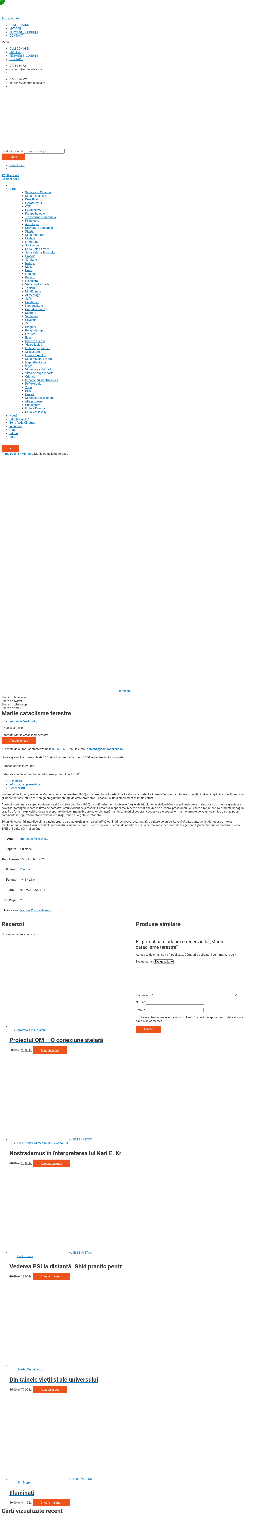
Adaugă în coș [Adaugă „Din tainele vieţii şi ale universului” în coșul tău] (50, 1165)
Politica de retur (12, 1416)
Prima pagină (10, 453)
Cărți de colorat (35, 309)
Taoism (30, 288)
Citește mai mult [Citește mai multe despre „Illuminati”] (51, 1278)
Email (140, 786)
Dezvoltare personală (39, 228)
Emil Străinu (37, 806)
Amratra (22, 806)
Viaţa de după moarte (39, 373)
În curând (15, 426)
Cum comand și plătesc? (18, 1409)
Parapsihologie (35, 213)
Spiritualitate (33, 210)
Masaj (29, 266)
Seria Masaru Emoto (38, 359)
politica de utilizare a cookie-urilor (211, 1493)
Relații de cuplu (35, 330)
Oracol (29, 394)
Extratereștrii (33, 203)
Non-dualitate (34, 305)
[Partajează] (26, 1510)
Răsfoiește (124, 466)
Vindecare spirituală (38, 369)
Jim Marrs (24, 1258)
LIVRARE (15, 28)
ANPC (5, 1386)
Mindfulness (33, 291)
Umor (28, 270)
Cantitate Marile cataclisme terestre (25, 511)
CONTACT (16, 35)
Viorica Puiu (61, 919)
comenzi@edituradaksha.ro (105, 525)
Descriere (15, 556)
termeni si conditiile (34, 1500)
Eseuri (29, 337)
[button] (131, 42)
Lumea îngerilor (35, 355)
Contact (7, 1420)
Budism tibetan (35, 341)
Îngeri (28, 366)
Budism (30, 277)
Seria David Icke (35, 196)
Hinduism (31, 281)
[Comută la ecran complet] (42, 1510)
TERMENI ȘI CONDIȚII (23, 32)
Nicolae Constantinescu (36, 686)
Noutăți (14, 415)
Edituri (13, 433)
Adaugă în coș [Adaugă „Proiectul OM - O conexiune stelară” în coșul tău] (50, 826)
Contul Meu (9, 1402)
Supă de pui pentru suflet (41, 380)
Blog (12, 437)
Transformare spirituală (40, 217)
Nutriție (30, 263)
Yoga (28, 387)
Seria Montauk (34, 235)
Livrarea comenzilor (14, 1413)
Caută (13, 157)
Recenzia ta (144, 771)
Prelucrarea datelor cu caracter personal (28, 1379)
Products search (12, 151)
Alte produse (33, 401)
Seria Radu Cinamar (38, 192)
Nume (141, 778)
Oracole (30, 256)
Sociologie (32, 245)
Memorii (30, 313)
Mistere (30, 238)
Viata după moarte (37, 284)
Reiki (28, 390)
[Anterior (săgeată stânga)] (9, 1514)
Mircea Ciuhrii (43, 919)
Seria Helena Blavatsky (40, 252)
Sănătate (31, 259)
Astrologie (32, 224)
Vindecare (31, 316)
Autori (13, 429)
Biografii (30, 327)
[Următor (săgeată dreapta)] (26, 1514)
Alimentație (32, 295)
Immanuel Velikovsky (23, 497)
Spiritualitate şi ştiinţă (39, 398)
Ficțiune (30, 274)
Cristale (30, 376)
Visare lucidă (33, 344)
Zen (27, 323)
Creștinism (32, 302)
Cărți (12, 189)
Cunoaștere (32, 405)
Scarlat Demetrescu (30, 1145)
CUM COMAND (19, 25)
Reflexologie (33, 383)
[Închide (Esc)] (9, 1510)
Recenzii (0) (17, 564)
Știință (29, 231)
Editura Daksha (35, 408)
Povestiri (31, 320)
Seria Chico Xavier (37, 249)
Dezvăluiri (31, 199)
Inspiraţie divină (35, 362)
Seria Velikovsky (35, 412)
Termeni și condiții (14, 1375)
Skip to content (11, 18)
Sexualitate (32, 352)
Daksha (25, 645)
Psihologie (32, 220)
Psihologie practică (37, 348)
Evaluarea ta (145, 737)
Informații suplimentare (24, 560)
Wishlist (7, 1406)
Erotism (30, 334)
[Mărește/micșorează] (59, 1510)
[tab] (127, 556)
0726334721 (60, 525)
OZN (28, 206)
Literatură (31, 242)
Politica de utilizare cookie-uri (21, 1382)
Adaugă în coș (18, 516)
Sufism (29, 298)
